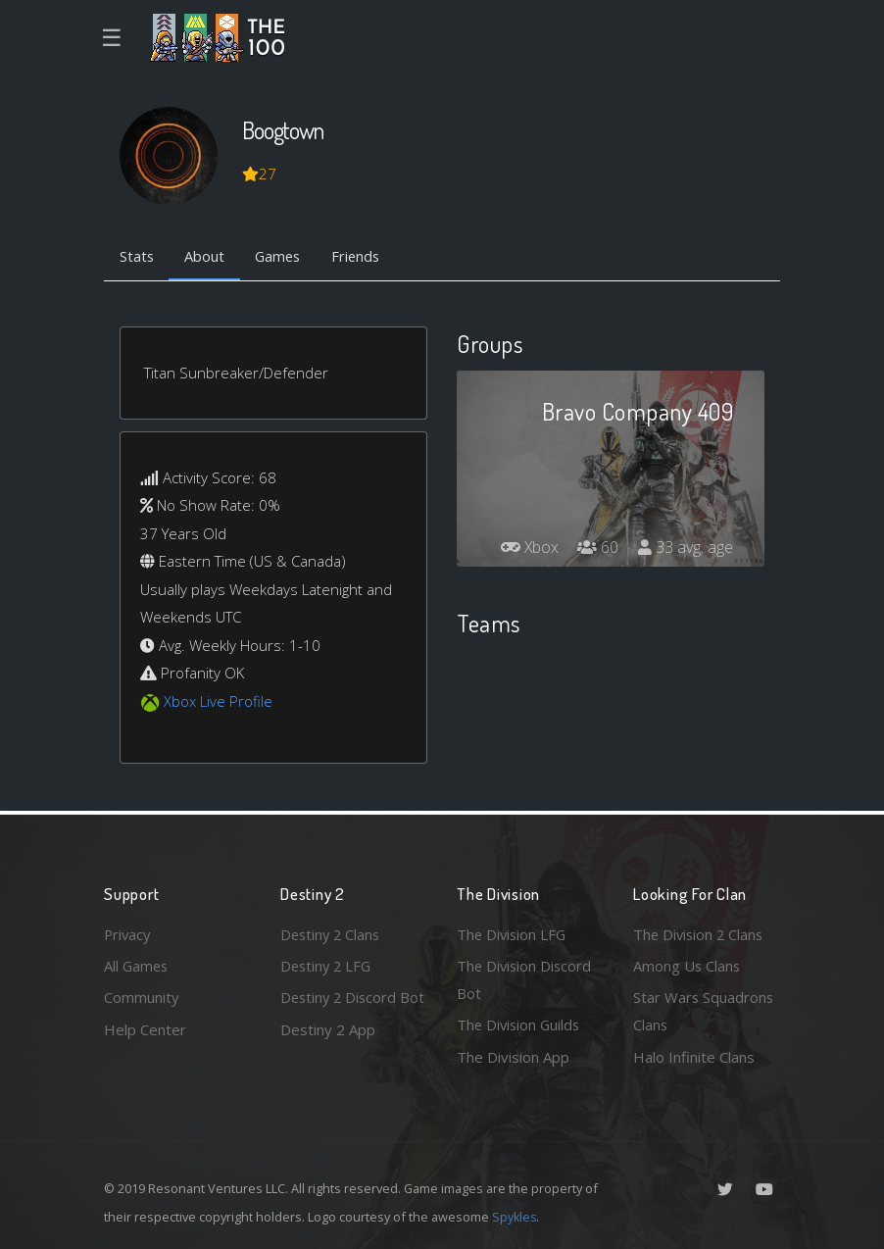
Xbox (528, 548)
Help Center (145, 1028)
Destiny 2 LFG (327, 964)
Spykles (515, 1216)
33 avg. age (685, 548)
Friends (362, 258)
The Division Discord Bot (526, 979)
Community (141, 997)
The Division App (513, 1057)
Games (282, 258)
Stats (137, 258)
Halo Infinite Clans (694, 1057)
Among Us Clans (687, 964)
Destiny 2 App (327, 1057)
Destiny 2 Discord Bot (340, 1011)
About (206, 258)
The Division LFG (513, 933)
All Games (137, 964)
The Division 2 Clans (700, 933)
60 (597, 548)
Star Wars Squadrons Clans (704, 1011)
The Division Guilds (520, 1024)
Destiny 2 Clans (332, 933)
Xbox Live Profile (218, 702)
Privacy (128, 933)
